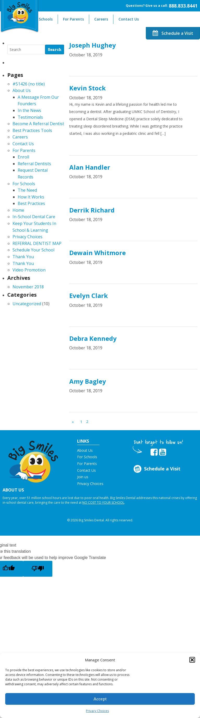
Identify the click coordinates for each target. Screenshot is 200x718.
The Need (27, 190)
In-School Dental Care (33, 217)
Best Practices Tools (32, 130)
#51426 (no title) (28, 84)
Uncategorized (26, 304)
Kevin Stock (87, 88)
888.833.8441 (183, 6)
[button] (192, 659)
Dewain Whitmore (97, 252)
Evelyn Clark (88, 295)
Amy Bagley (87, 381)
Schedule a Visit (173, 33)
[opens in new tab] (154, 452)
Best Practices (31, 203)
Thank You (23, 257)
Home (18, 210)
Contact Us (128, 19)
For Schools (42, 19)
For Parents (73, 19)
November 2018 (28, 287)
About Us (21, 90)
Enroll (23, 157)
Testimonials (30, 117)
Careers (101, 19)
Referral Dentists (34, 164)
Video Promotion (29, 270)
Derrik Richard (92, 210)
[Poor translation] (37, 569)
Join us (82, 476)
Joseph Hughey (92, 45)
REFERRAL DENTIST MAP (36, 243)
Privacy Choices (97, 711)
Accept (100, 699)
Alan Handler (89, 167)
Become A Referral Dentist (38, 124)
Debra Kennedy (93, 338)
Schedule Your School (33, 250)
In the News (29, 110)
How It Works (31, 197)
